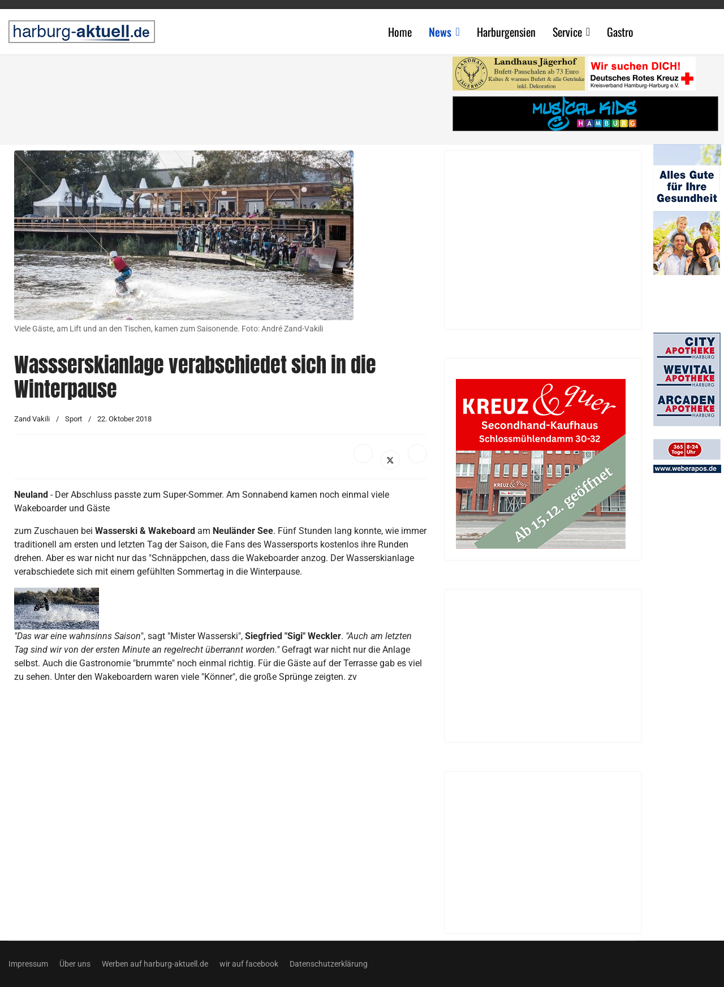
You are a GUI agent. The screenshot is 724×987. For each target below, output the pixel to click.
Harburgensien (506, 31)
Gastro (620, 31)
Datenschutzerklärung (329, 963)
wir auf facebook (248, 963)
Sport (73, 419)
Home (400, 31)
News (440, 31)
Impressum (28, 963)
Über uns (74, 963)
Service (567, 31)
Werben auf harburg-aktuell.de (155, 963)
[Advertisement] (226, 96)
